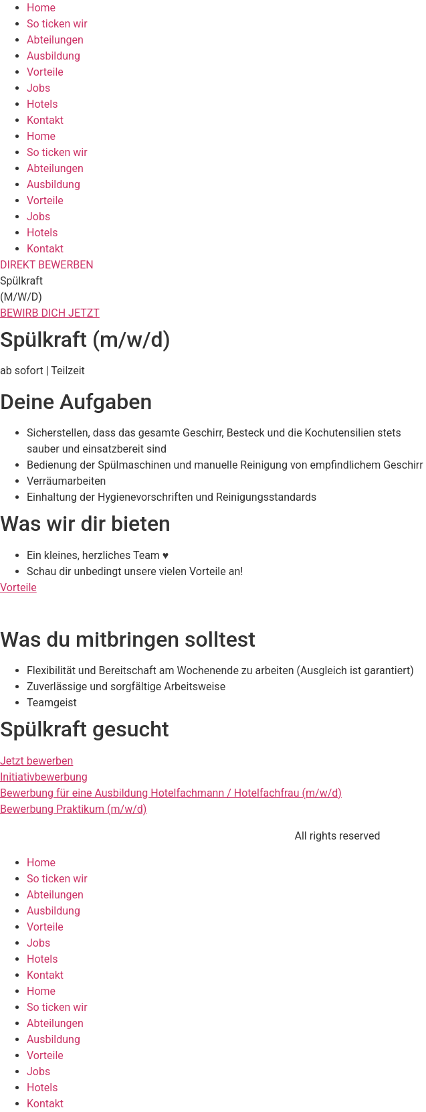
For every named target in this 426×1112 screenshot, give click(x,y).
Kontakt (45, 120)
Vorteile (45, 72)
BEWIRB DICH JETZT (50, 313)
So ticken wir (57, 23)
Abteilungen (55, 39)
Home (41, 7)
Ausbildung (53, 56)
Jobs (38, 88)
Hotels (42, 104)
